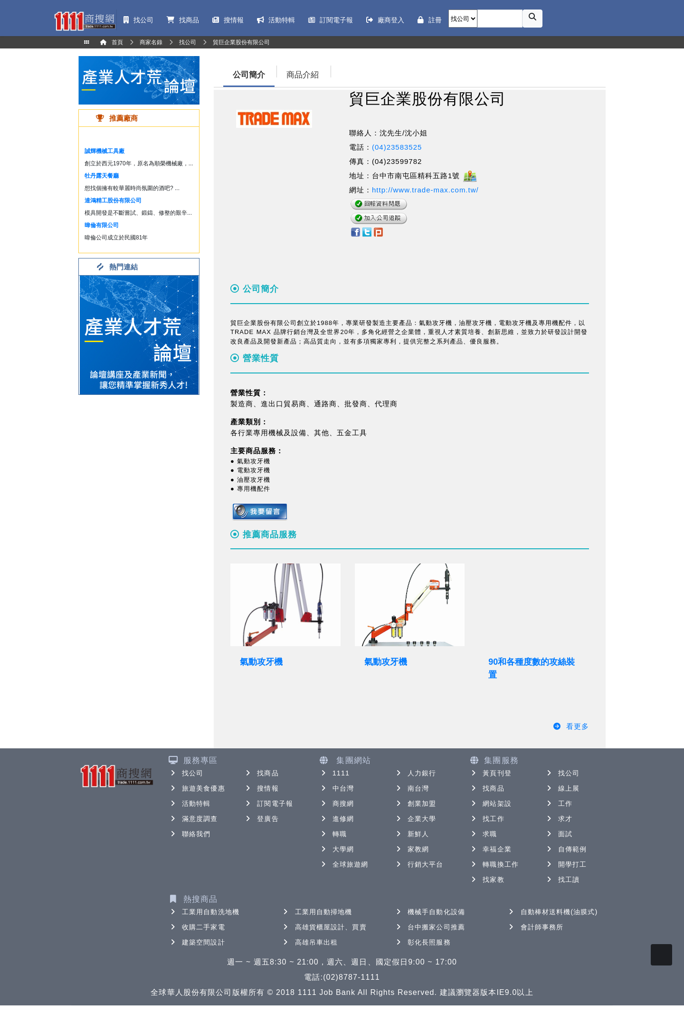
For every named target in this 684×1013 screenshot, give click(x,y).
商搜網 (336, 803)
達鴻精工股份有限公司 (113, 200)
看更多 (570, 726)
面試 (558, 834)
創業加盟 (415, 803)
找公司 (186, 773)
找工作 (486, 818)
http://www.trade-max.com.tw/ (425, 190)
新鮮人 (411, 834)
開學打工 (566, 864)
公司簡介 (249, 74)
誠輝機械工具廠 (104, 151)
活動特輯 (189, 803)
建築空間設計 (197, 942)
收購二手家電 (197, 927)
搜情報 (261, 788)
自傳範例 (566, 849)
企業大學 (415, 818)
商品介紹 (302, 74)
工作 (558, 803)
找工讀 (562, 879)
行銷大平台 (419, 864)
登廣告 (261, 818)
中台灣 (336, 788)
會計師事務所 (535, 927)
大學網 (336, 849)
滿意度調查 (193, 818)
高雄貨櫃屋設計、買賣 (324, 927)
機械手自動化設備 (429, 912)
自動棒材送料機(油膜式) (552, 912)
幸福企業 (490, 849)
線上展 (562, 788)
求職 (483, 834)
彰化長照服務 (422, 942)
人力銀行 (415, 773)
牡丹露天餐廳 (102, 175)
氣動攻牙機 (261, 662)
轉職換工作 (494, 864)
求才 (558, 818)
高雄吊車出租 (310, 942)
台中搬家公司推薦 (429, 927)
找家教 (486, 879)
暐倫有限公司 (102, 225)
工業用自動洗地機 (204, 912)
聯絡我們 (189, 834)
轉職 (333, 834)
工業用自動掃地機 (317, 912)
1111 (334, 773)
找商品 (261, 773)
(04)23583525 (397, 147)
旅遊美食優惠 (197, 788)
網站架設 (490, 803)
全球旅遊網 (344, 864)
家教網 (411, 849)
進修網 (336, 818)
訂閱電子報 (268, 803)
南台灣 (411, 788)
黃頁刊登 (490, 773)
